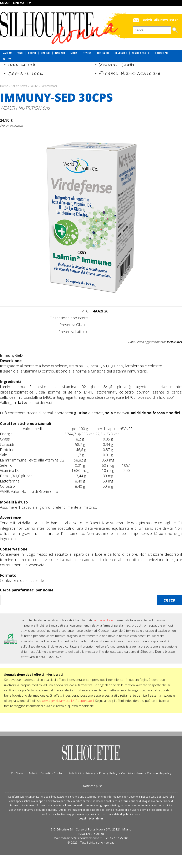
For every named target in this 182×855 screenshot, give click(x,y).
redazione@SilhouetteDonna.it (81, 838)
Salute (7, 59)
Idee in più (22, 64)
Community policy (159, 773)
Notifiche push (92, 786)
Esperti (45, 773)
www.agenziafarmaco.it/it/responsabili (68, 701)
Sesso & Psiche (141, 53)
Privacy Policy (108, 773)
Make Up (7, 53)
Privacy (90, 773)
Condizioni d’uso (132, 773)
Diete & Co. (103, 53)
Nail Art (60, 53)
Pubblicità (75, 773)
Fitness (86, 53)
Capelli (45, 53)
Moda (73, 53)
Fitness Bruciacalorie (130, 73)
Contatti (59, 773)
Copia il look (25, 73)
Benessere (121, 53)
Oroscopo (161, 53)
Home (4, 86)
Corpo (32, 53)
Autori (33, 773)
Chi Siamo (18, 773)
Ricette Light (117, 64)
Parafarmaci (48, 86)
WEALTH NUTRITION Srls (25, 108)
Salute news (91, 82)
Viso (20, 53)
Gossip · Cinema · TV (15, 3)
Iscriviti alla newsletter (159, 20)
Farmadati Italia (103, 620)
